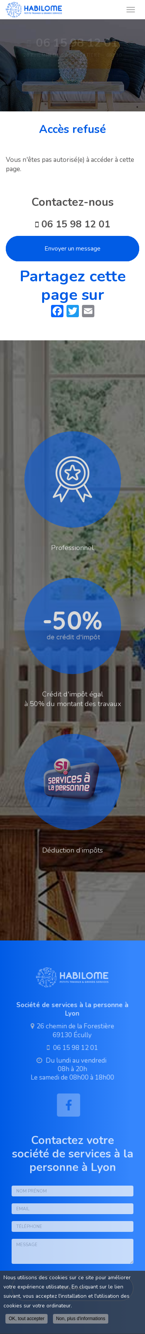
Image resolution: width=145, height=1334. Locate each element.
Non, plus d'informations (80, 1318)
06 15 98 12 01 (75, 224)
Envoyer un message (72, 248)
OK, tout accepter (26, 1318)
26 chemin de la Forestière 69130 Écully (74, 1030)
